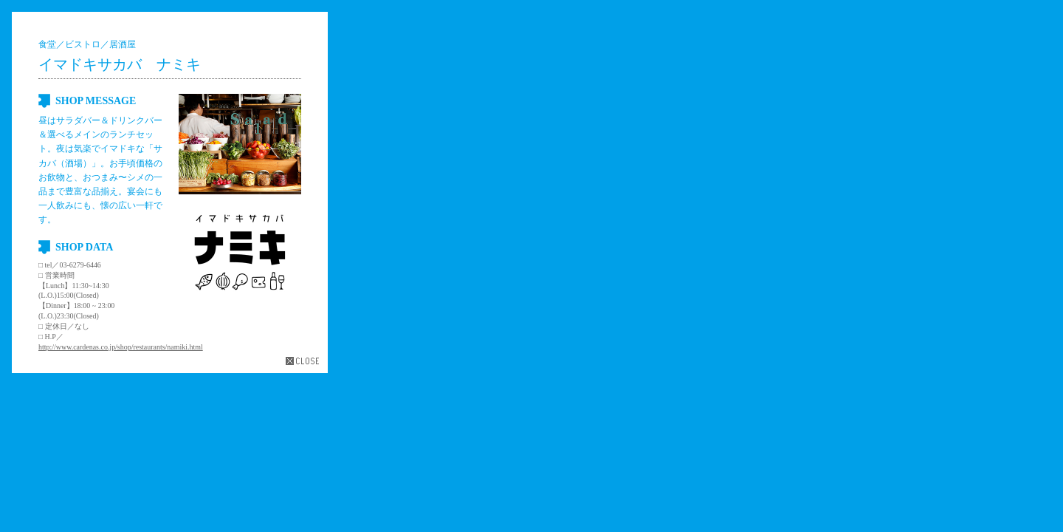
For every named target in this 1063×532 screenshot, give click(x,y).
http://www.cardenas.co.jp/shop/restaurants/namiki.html (120, 347)
